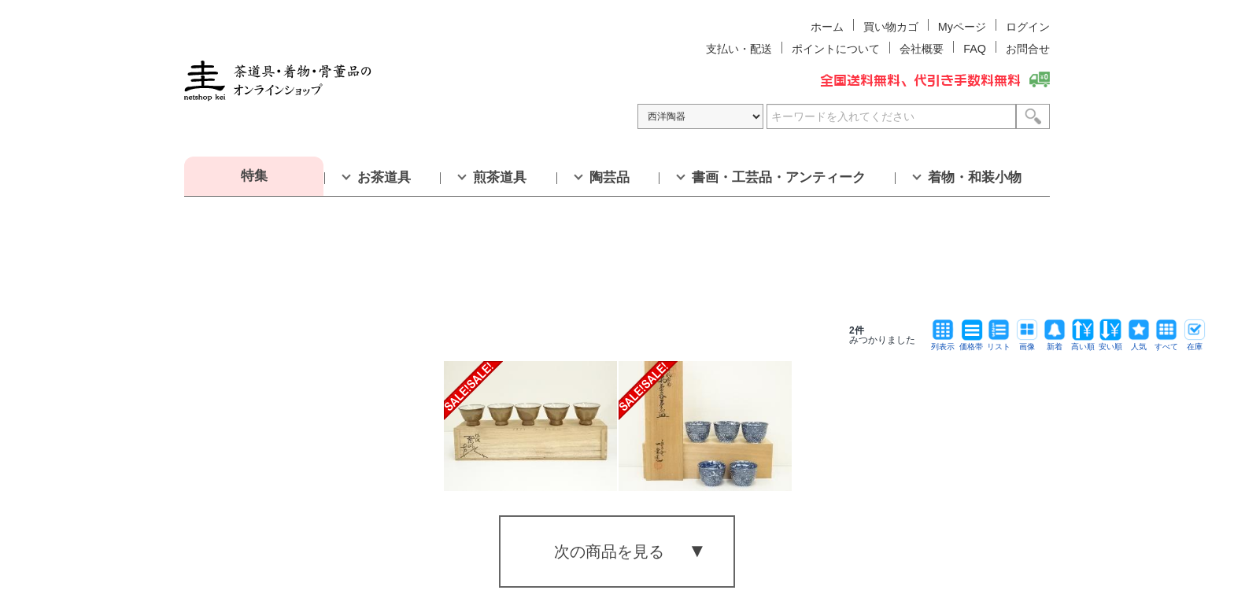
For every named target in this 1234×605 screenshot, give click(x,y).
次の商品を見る (609, 551)
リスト (998, 342)
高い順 (1083, 342)
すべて (1166, 342)
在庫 (1194, 342)
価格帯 (971, 342)
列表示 (943, 342)
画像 (1027, 342)
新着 (1054, 342)
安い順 (1110, 342)
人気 (1139, 342)
